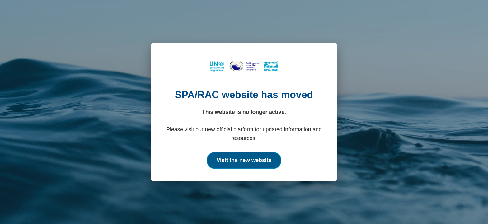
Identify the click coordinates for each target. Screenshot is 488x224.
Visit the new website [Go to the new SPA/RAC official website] (244, 160)
